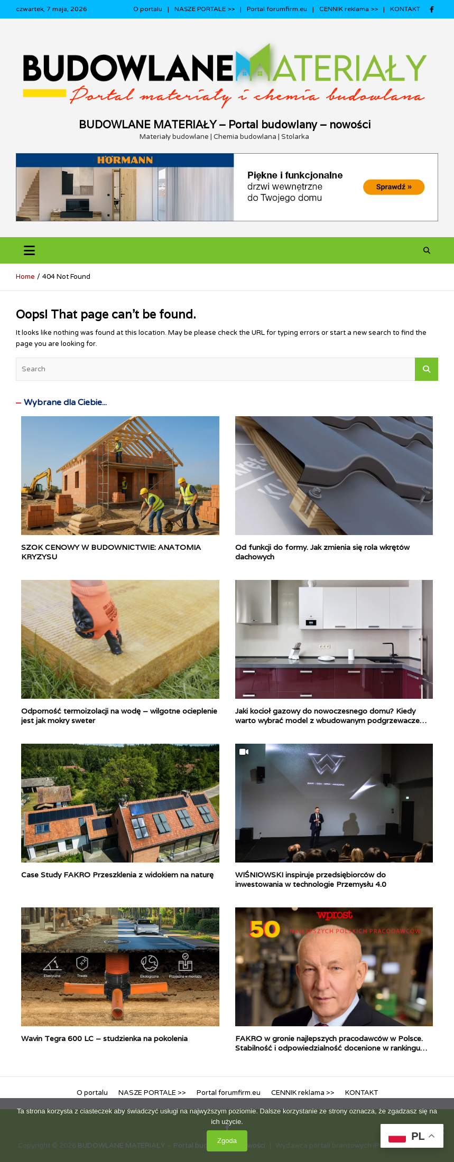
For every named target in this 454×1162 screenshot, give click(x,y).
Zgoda (227, 1141)
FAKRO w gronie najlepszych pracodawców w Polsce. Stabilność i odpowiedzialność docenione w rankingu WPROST (329, 1048)
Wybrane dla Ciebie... (65, 402)
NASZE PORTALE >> (204, 9)
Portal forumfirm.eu (277, 9)
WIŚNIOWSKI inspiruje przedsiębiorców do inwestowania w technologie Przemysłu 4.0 (310, 879)
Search (426, 369)
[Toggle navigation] (29, 250)
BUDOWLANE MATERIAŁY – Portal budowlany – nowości (224, 125)
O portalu (147, 9)
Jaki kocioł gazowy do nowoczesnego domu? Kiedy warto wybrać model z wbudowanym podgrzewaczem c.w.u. (331, 720)
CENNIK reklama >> (348, 9)
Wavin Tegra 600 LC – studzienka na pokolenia (104, 1038)
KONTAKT (405, 9)
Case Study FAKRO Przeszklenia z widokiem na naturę (117, 874)
